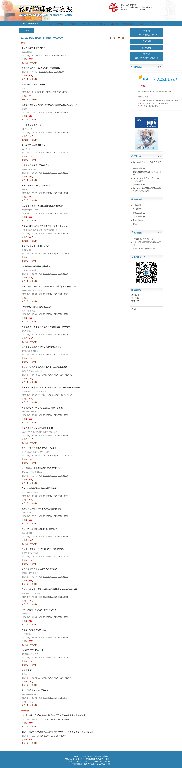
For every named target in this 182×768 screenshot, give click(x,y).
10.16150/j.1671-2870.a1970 (55, 153)
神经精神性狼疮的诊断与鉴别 (34, 630)
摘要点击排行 (139, 213)
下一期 (121, 38)
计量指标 (33, 63)
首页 (50, 24)
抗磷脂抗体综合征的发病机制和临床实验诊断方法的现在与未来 (49, 105)
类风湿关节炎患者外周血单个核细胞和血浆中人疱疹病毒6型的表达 (51, 387)
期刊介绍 (61, 24)
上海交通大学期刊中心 (143, 239)
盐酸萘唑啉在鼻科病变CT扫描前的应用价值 (41, 468)
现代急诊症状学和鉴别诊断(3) (35, 690)
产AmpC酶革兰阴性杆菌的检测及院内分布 (40, 488)
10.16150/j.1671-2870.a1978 (55, 314)
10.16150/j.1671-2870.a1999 (54, 736)
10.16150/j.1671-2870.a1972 (55, 193)
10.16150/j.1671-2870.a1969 (55, 132)
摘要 (25, 59)
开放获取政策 (129, 24)
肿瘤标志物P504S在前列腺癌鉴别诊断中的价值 (42, 408)
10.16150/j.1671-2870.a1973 (55, 213)
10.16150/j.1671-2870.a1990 (55, 557)
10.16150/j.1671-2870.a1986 (55, 476)
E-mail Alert (138, 220)
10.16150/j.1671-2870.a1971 (55, 173)
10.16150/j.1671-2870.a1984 (55, 435)
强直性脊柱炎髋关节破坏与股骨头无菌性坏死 (41, 509)
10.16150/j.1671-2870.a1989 (55, 536)
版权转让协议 (139, 168)
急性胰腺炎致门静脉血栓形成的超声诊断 (39, 569)
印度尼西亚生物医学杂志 (144, 248)
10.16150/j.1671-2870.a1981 (59, 375)
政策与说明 (100, 24)
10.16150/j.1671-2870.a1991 (55, 577)
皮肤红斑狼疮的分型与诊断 (33, 85)
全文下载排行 (139, 216)
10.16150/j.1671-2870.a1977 (55, 294)
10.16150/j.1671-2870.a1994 (55, 637)
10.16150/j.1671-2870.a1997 (55, 698)
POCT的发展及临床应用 (32, 650)
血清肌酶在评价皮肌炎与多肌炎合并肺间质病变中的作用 (46, 327)
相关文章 (25, 63)
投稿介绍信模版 (140, 185)
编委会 (73, 24)
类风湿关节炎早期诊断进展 (33, 145)
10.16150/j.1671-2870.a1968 (55, 112)
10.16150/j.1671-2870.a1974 (55, 233)
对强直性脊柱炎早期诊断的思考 (35, 165)
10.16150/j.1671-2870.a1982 (59, 395)
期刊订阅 (114, 24)
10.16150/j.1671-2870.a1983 (55, 415)
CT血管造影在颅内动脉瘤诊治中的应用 (39, 610)
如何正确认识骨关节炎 (31, 125)
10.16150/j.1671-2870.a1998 (56, 719)
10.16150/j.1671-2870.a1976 (55, 274)
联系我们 (144, 24)
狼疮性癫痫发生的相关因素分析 (35, 246)
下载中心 (86, 24)
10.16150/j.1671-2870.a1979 (55, 334)
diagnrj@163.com (106, 761)
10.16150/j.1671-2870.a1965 (53, 55)
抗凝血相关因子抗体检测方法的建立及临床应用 (42, 206)
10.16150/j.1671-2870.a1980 (55, 355)
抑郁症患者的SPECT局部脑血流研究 (38, 428)
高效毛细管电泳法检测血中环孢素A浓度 (39, 448)
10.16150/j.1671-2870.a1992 (55, 597)
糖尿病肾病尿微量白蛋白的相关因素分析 (39, 529)
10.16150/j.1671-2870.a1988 (55, 516)
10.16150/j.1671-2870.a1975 (59, 254)
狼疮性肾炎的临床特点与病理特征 (36, 186)
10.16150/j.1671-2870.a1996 (59, 678)
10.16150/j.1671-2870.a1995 (55, 658)
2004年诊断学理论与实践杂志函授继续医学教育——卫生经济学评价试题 (53, 715)
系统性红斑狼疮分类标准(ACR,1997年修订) (41, 68)
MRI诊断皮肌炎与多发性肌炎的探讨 (37, 307)
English (156, 24)
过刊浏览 (137, 209)
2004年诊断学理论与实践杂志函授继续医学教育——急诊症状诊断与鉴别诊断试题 (57, 732)
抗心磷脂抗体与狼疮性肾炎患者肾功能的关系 (41, 347)
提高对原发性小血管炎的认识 (34, 48)
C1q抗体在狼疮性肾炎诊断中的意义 (37, 266)
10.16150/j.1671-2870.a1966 (51, 72)
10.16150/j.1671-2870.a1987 (55, 496)
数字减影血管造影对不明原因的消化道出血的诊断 (43, 549)
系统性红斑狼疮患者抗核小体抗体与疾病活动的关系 (44, 367)
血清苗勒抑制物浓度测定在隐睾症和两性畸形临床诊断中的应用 (49, 589)
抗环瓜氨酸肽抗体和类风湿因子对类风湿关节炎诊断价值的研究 (49, 286)
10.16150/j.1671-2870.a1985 (59, 456)
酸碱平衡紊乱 (27, 670)
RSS (135, 224)
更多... (160, 67)
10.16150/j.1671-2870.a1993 (55, 617)
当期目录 (137, 205)
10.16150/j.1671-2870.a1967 (54, 92)
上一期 (113, 38)
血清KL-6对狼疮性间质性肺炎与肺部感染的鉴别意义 (44, 226)
